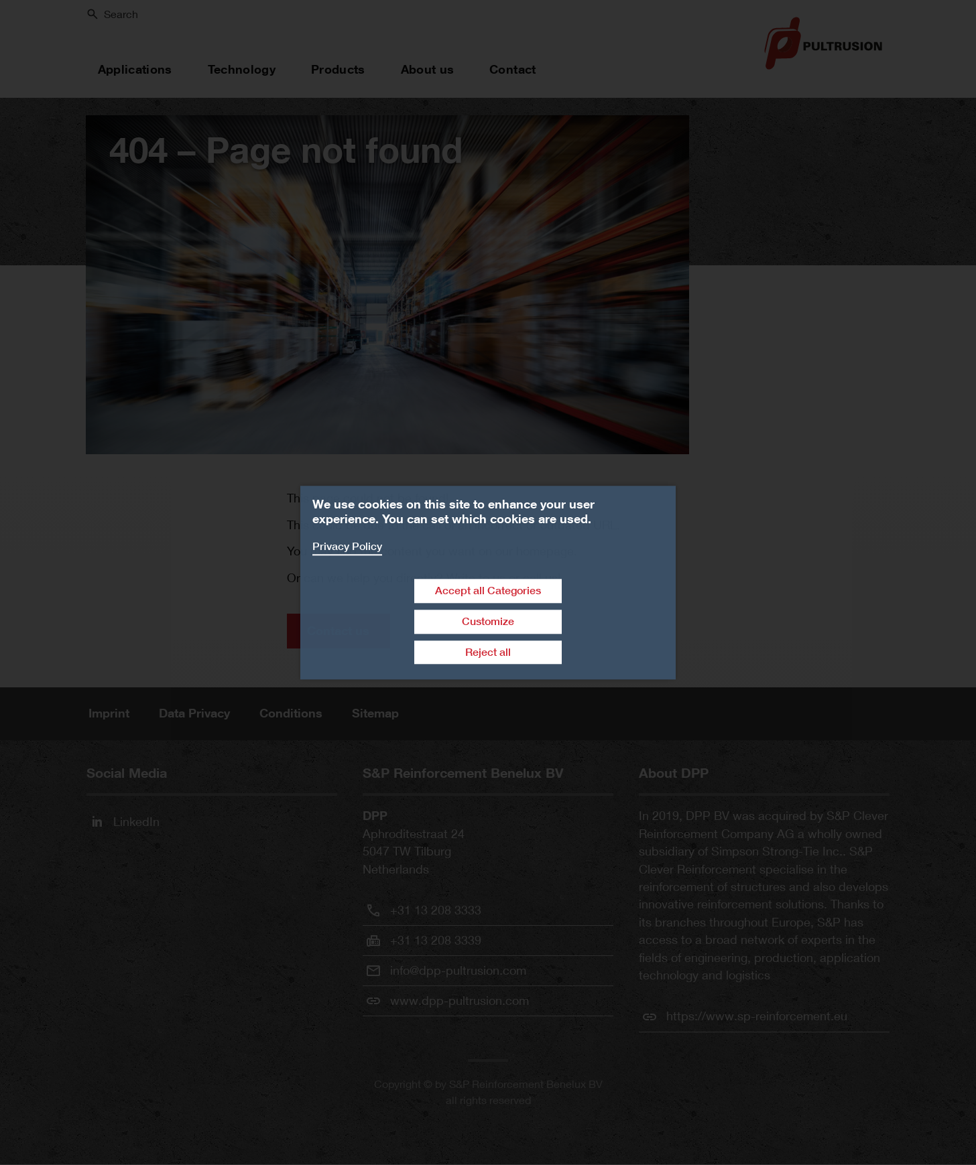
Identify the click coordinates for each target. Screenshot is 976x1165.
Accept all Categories (488, 590)
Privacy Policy (347, 546)
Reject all (488, 652)
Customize (488, 621)
